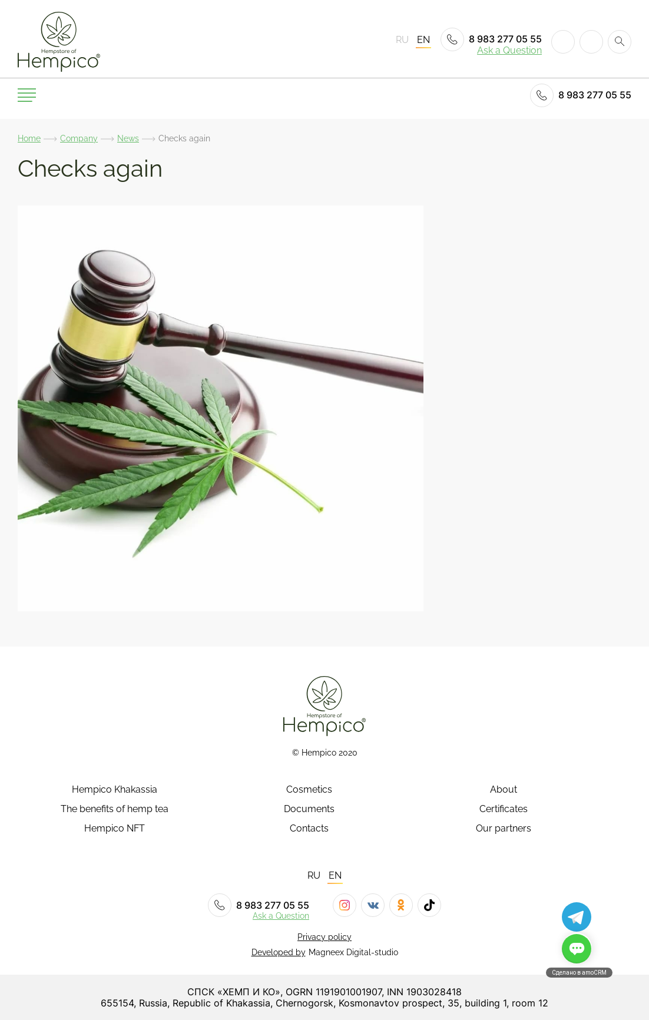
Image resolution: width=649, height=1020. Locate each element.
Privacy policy (324, 937)
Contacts (309, 828)
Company (79, 138)
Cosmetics (309, 789)
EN (423, 40)
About (503, 789)
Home (29, 138)
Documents (309, 809)
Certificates (503, 809)
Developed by (278, 952)
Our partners (503, 828)
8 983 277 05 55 (491, 39)
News (128, 138)
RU (402, 40)
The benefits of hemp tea (114, 809)
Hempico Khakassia (114, 789)
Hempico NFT (114, 828)
